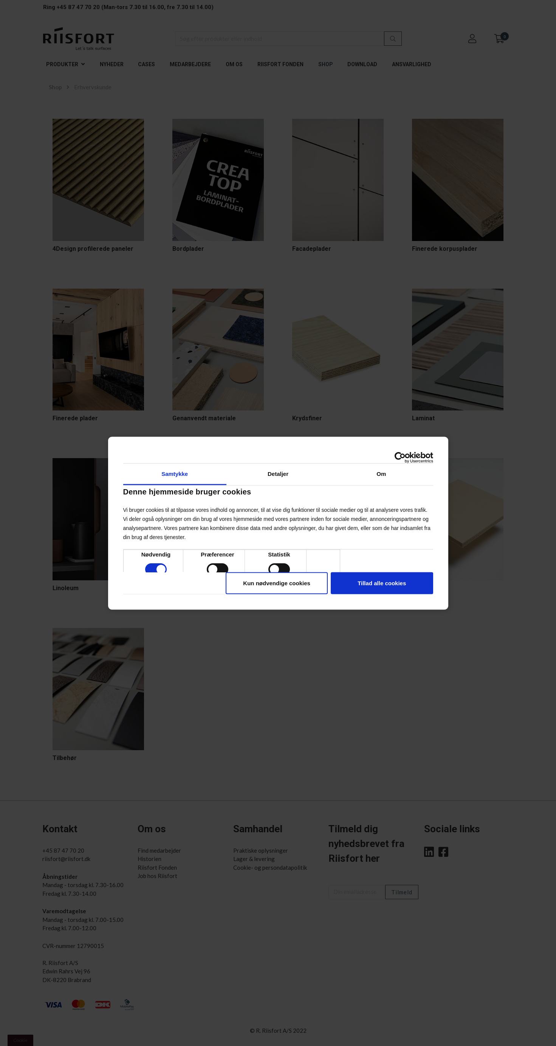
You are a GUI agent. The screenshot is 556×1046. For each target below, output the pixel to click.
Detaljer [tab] (278, 473)
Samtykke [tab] (174, 473)
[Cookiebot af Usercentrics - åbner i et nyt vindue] (400, 457)
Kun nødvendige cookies (276, 583)
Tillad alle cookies (382, 583)
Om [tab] (381, 473)
